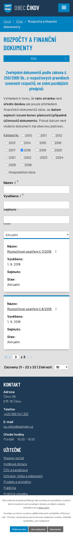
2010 (28, 135)
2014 (27, 143)
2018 (27, 150)
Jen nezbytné (38, 529)
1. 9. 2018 (13, 321)
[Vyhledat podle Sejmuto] (36, 220)
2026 (28, 165)
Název (10, 182)
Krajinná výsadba (16, 493)
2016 (58, 143)
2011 (43, 135)
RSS (49, 58)
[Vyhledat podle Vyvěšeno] (36, 205)
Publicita (10, 488)
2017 (12, 150)
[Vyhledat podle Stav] (36, 234)
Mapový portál (14, 458)
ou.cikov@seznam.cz (18, 426)
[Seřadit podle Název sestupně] (18, 182)
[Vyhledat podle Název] (36, 190)
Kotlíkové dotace (15, 464)
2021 (12, 157)
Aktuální (13, 284)
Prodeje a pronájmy (17, 482)
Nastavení (55, 529)
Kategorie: (11, 135)
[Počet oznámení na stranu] (61, 366)
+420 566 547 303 (16, 414)
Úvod (7, 21)
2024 (59, 157)
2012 (58, 135)
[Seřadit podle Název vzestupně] (18, 181)
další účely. (44, 507)
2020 (58, 150)
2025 (12, 165)
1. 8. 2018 (13, 264)
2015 (43, 143)
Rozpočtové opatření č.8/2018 (32, 309)
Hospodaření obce (22, 172)
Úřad (19, 21)
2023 (43, 157)
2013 (12, 143)
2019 (42, 150)
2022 (27, 157)
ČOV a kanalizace (16, 470)
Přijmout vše (19, 529)
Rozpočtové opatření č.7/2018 (32, 251)
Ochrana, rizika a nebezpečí (23, 476)
